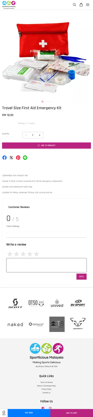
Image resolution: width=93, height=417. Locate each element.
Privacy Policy (46, 389)
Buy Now (29, 412)
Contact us (46, 393)
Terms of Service (46, 382)
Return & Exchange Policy (46, 386)
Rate (81, 276)
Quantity (5, 133)
